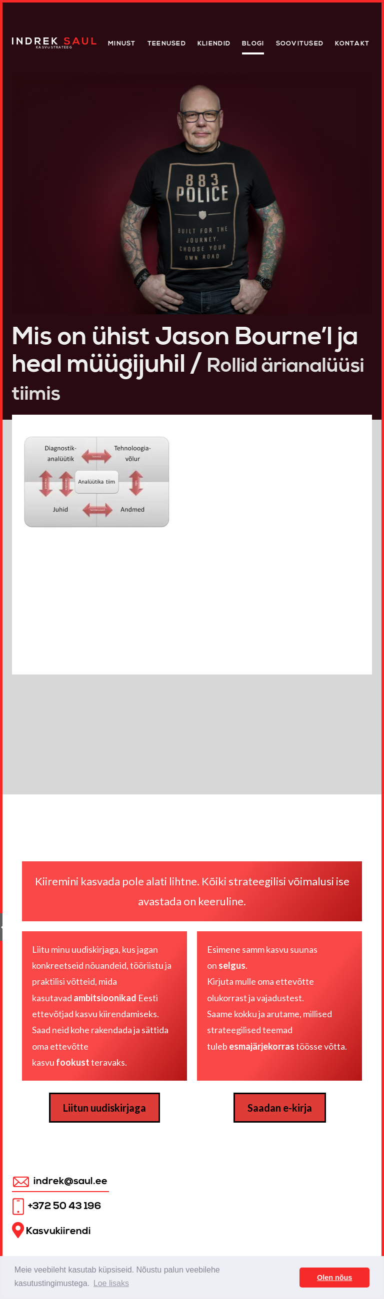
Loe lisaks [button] (111, 1283)
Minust (122, 43)
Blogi (253, 43)
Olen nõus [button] (334, 1278)
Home (23, 40)
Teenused (167, 43)
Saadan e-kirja (280, 1108)
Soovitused (300, 43)
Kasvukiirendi (51, 1230)
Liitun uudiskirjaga (104, 1108)
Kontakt (352, 43)
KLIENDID (214, 43)
